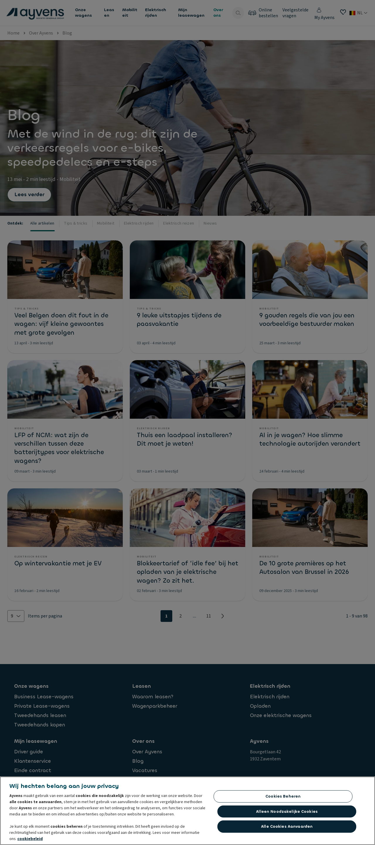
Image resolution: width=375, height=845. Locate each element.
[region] (187, 810)
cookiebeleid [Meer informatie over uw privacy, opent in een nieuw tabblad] (30, 839)
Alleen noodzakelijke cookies (287, 811)
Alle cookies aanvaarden (287, 826)
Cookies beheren (283, 796)
